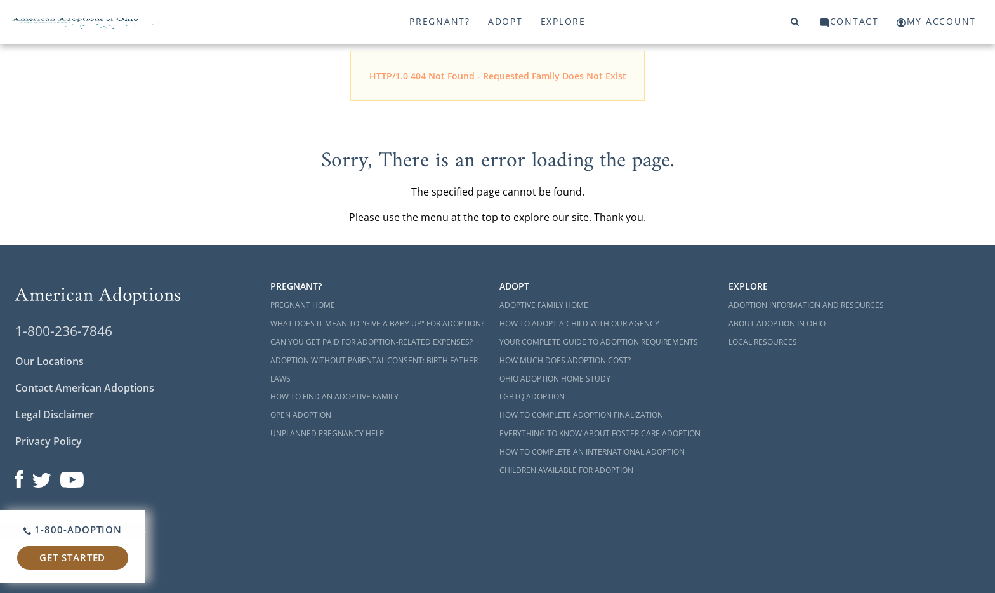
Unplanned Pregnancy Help (327, 433)
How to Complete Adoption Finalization (581, 415)
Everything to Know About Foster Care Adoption (600, 433)
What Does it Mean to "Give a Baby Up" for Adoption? (377, 323)
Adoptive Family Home (543, 305)
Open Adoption (300, 415)
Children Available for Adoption (566, 470)
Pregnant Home (302, 305)
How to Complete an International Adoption (592, 451)
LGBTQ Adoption (532, 396)
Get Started (72, 557)
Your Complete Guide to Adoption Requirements (598, 341)
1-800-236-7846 (63, 331)
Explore (563, 21)
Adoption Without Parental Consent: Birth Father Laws (374, 369)
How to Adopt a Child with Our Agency (579, 323)
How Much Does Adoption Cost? (565, 360)
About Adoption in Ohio (777, 323)
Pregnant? (439, 21)
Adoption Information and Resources (806, 305)
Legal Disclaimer (54, 415)
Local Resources (762, 341)
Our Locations (49, 361)
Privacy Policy (48, 441)
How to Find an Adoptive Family (334, 396)
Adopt (505, 21)
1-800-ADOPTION (72, 529)
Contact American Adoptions (84, 388)
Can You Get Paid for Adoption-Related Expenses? (371, 341)
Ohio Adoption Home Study (554, 378)
